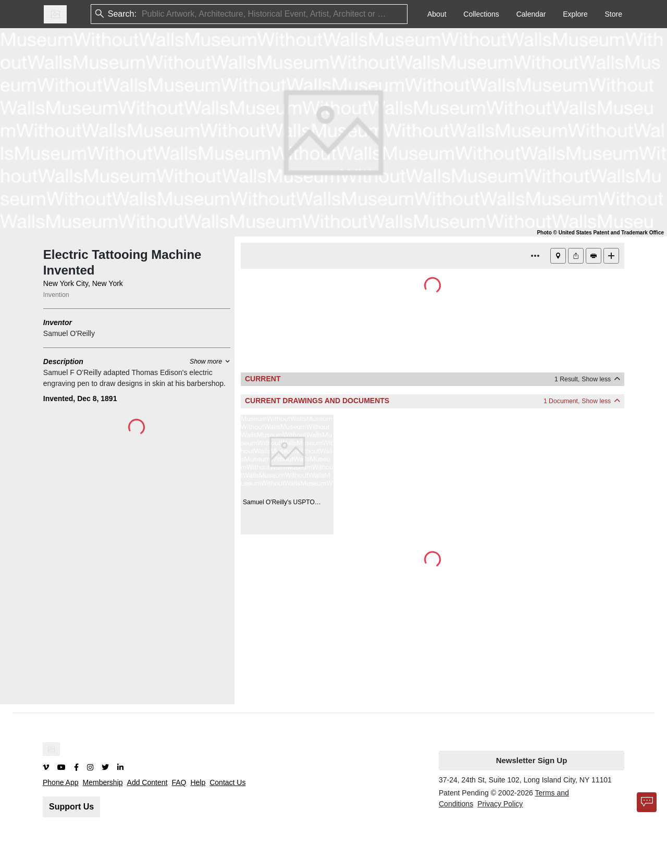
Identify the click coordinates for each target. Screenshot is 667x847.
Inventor (57, 322)
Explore (575, 14)
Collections (481, 14)
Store (613, 14)
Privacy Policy (500, 804)
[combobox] (143, 14)
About (437, 14)
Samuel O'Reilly (69, 333)
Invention (56, 294)
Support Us (71, 806)
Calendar (531, 14)
